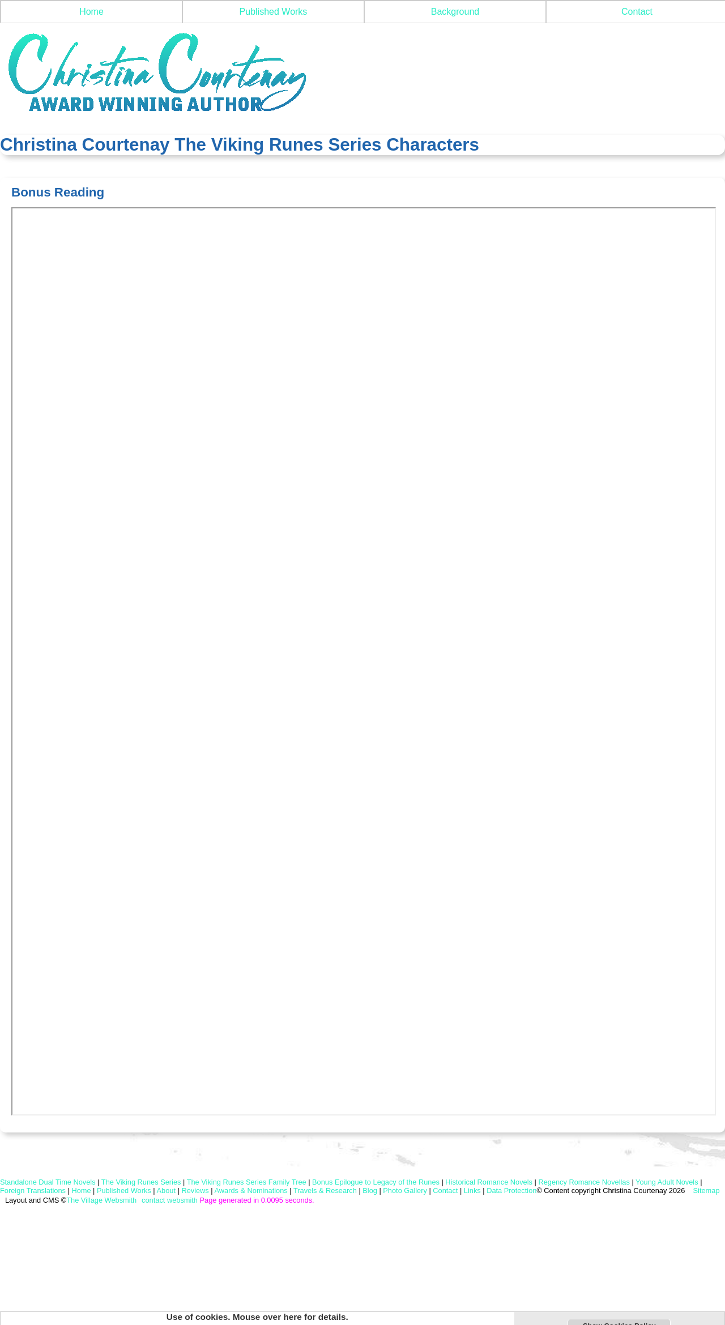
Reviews (194, 1190)
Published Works (274, 11)
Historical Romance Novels (488, 1182)
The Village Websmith (101, 1200)
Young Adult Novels (667, 1182)
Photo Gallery (405, 1190)
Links (472, 1190)
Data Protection (511, 1190)
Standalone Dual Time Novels (48, 1182)
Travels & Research (325, 1190)
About (166, 1190)
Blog (369, 1190)
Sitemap (705, 1190)
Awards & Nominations (250, 1190)
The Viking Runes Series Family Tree (246, 1182)
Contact (445, 1190)
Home (91, 11)
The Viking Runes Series (141, 1182)
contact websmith (170, 1200)
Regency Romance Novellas (583, 1182)
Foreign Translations (33, 1190)
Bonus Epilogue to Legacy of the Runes (376, 1182)
